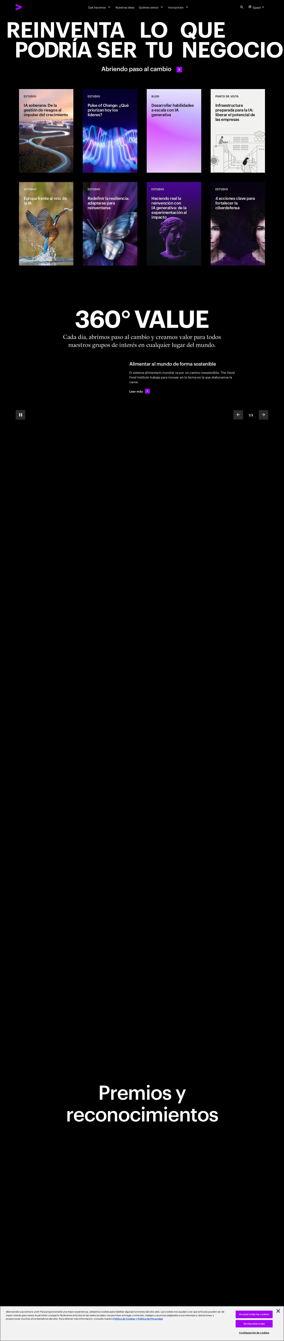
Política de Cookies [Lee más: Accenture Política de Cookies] (124, 1319)
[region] (142, 1323)
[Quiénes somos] (151, 7)
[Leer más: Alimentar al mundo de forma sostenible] (139, 391)
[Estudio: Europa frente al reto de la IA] (46, 224)
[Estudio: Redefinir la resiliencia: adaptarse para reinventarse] (110, 224)
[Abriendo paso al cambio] (142, 45)
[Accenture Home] (28, 7)
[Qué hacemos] (100, 7)
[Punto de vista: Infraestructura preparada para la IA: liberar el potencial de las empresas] (238, 130)
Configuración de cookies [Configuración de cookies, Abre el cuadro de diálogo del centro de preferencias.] (254, 1333)
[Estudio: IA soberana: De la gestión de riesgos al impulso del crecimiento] (46, 130)
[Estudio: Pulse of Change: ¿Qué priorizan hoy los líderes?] (110, 130)
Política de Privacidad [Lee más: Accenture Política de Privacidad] (150, 1319)
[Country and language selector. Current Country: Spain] (256, 7)
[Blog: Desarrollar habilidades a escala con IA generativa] (174, 130)
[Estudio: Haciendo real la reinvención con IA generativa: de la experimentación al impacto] (174, 224)
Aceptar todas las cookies (254, 1314)
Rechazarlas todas (254, 1324)
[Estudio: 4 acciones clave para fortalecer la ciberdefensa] (238, 224)
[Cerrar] (278, 1311)
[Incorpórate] (179, 7)
